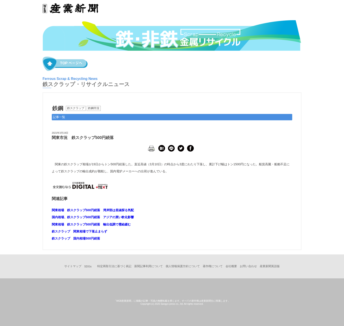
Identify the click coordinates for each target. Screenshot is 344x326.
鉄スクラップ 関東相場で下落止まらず (79, 231)
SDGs (88, 266)
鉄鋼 (57, 108)
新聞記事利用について (148, 266)
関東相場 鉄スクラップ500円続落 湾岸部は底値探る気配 (93, 210)
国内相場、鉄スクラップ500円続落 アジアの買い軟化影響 (93, 217)
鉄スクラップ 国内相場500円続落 (76, 238)
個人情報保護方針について (183, 266)
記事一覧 (59, 117)
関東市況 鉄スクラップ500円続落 (83, 137)
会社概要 (231, 266)
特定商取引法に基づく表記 (114, 266)
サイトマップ (72, 266)
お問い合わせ (248, 266)
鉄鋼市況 (93, 108)
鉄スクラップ (75, 108)
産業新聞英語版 (270, 266)
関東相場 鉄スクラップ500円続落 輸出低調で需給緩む (91, 224)
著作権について (213, 266)
